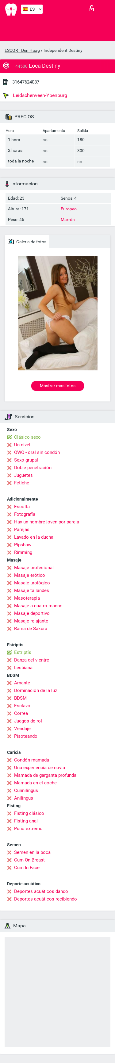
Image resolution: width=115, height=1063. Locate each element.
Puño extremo (28, 828)
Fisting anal (26, 821)
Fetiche (21, 483)
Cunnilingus (26, 790)
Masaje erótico (29, 575)
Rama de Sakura (30, 628)
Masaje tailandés (31, 590)
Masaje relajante (31, 621)
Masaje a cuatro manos (38, 605)
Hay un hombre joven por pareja (46, 522)
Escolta (22, 506)
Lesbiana (23, 667)
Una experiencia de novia (39, 767)
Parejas (21, 529)
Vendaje (22, 728)
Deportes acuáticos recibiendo (45, 899)
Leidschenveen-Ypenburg (35, 95)
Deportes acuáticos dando (41, 891)
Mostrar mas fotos (57, 385)
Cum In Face (27, 867)
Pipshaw (22, 545)
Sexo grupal (26, 460)
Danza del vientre (31, 660)
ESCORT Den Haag (22, 50)
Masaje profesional (34, 567)
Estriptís (22, 652)
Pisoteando (25, 736)
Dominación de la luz (35, 690)
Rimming (23, 552)
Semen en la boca (32, 852)
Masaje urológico (32, 583)
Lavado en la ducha (33, 537)
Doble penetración (33, 467)
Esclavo (22, 705)
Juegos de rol (28, 721)
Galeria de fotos (27, 241)
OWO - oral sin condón (37, 452)
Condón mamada (31, 760)
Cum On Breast (29, 860)
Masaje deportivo (32, 613)
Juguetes (23, 475)
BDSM (20, 698)
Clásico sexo (27, 437)
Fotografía (24, 514)
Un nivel (22, 445)
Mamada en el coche (35, 783)
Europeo (69, 208)
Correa (21, 713)
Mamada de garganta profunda (45, 775)
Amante (22, 683)
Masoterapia (27, 598)
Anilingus (23, 798)
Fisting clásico (29, 813)
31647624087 (25, 82)
